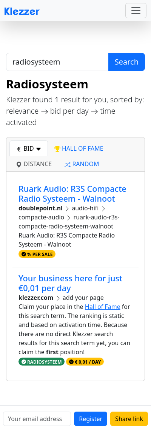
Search (127, 62)
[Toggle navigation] (135, 10)
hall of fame (78, 148)
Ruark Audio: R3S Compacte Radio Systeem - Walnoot (72, 193)
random (82, 164)
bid (29, 148)
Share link (129, 419)
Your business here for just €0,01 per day (70, 283)
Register (90, 419)
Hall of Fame (102, 306)
